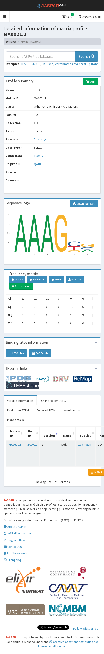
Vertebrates (63, 64)
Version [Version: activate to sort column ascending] (49, 435)
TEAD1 (25, 64)
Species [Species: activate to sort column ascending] (85, 435)
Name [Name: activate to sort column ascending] (67, 435)
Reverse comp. (21, 286)
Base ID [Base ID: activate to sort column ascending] (31, 433)
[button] (5, 16)
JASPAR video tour (17, 533)
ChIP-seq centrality (53, 401)
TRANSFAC (37, 279)
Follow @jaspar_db (85, 628)
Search (87, 56)
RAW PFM (74, 279)
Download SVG (84, 204)
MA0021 (31, 445)
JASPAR (17, 279)
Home (11, 41)
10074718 (40, 156)
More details (15, 420)
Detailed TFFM (46, 410)
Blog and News (15, 540)
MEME (56, 279)
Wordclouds (72, 410)
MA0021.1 (14, 445)
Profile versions (16, 553)
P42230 (35, 64)
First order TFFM (18, 410)
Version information (20, 401)
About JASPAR (15, 527)
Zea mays (40, 139)
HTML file (16, 353)
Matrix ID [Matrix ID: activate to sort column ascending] (15, 433)
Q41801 (39, 164)
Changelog (13, 560)
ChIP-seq (47, 64)
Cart (68, 16)
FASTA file (40, 353)
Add (91, 82)
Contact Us (13, 547)
